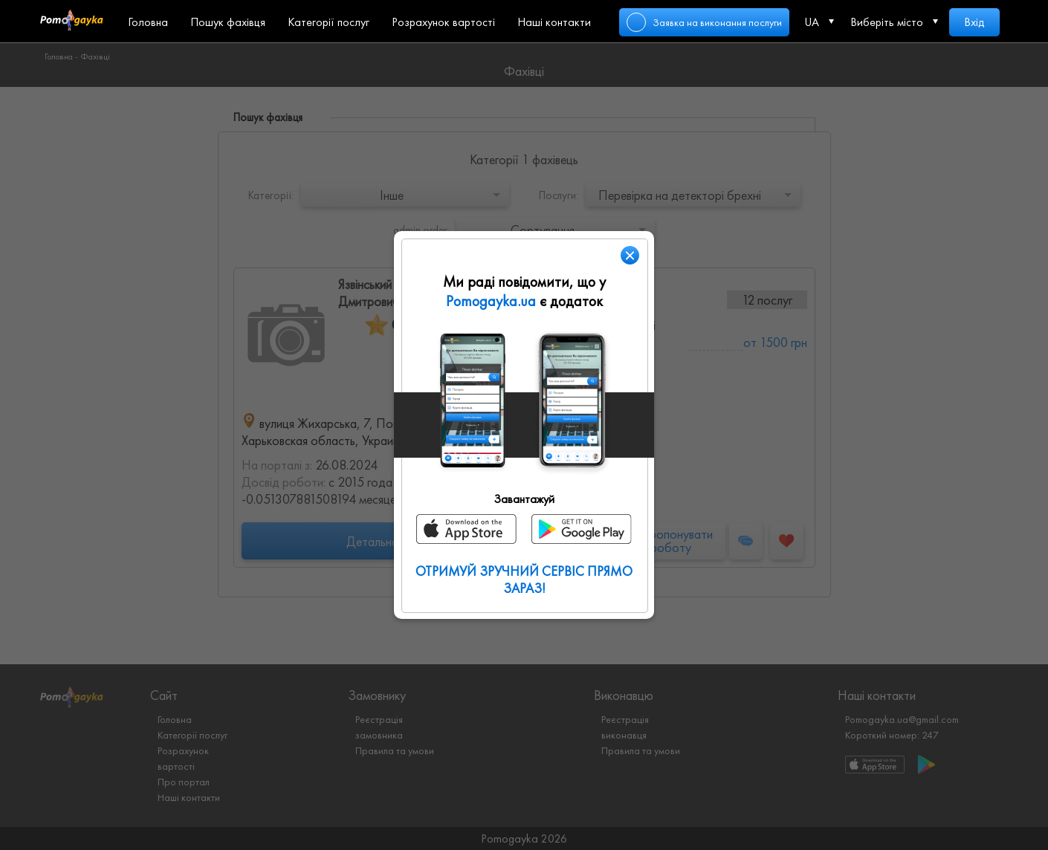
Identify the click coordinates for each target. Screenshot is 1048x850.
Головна (148, 22)
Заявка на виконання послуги (717, 22)
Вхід (974, 22)
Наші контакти (554, 22)
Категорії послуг (328, 22)
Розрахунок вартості (443, 22)
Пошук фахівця (227, 22)
